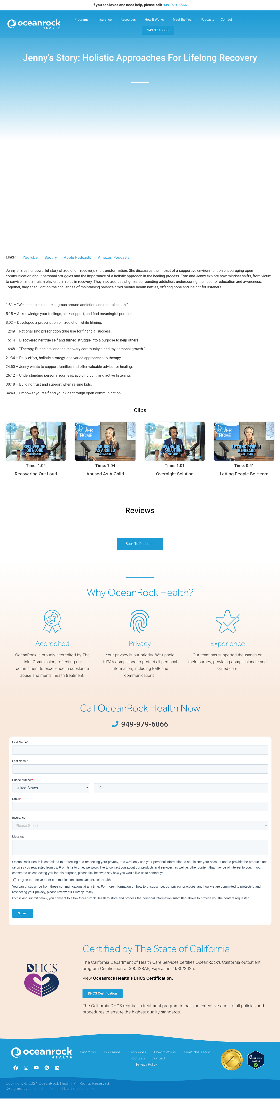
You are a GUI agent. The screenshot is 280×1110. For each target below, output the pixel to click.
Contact (226, 19)
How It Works (155, 19)
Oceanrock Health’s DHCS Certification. (133, 988)
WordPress (89, 1100)
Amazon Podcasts (113, 267)
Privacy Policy (146, 1078)
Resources (129, 19)
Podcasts (207, 19)
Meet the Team (183, 19)
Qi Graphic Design (45, 1100)
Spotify (50, 267)
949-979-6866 (175, 5)
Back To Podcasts (140, 554)
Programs (82, 19)
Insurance (105, 19)
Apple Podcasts (77, 267)
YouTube (30, 267)
